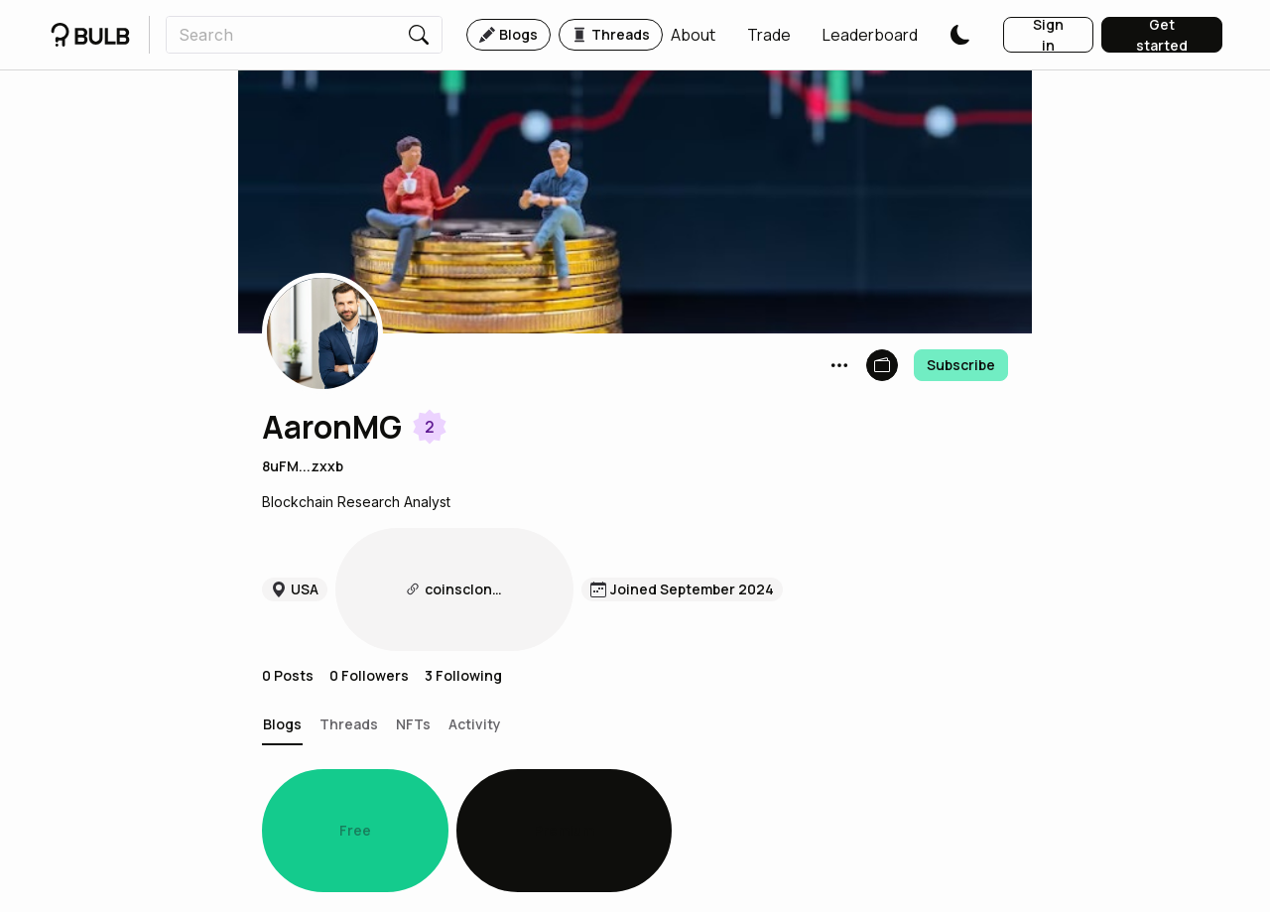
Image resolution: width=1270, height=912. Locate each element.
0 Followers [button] (369, 576)
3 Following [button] (463, 576)
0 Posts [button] (288, 576)
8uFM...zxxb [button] (302, 465)
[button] (693, 35)
